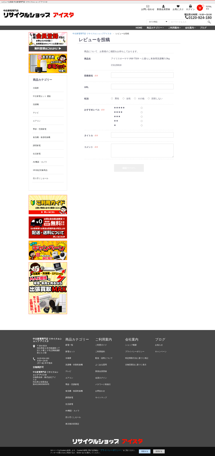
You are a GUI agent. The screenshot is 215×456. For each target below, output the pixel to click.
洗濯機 (36, 104)
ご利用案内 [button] (173, 28)
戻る (129, 178)
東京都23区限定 (72, 424)
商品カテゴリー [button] (154, 28)
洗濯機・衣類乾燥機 (74, 365)
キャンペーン (161, 351)
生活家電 (37, 154)
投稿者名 (88, 76)
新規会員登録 (101, 371)
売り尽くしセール (40, 178)
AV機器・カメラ (40, 162)
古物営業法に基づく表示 (135, 365)
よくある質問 (101, 365)
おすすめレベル (92, 110)
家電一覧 (69, 345)
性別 (86, 99)
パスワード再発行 (103, 384)
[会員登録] (163, 7)
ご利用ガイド (101, 345)
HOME (139, 28)
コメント (88, 147)
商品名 (87, 59)
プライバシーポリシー (134, 351)
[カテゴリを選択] (158, 21)
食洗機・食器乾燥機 (41, 137)
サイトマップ (101, 397)
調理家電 (37, 145)
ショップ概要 (131, 345)
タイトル (88, 135)
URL (86, 87)
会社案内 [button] (189, 28)
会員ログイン (101, 378)
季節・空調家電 (39, 129)
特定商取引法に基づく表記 (136, 358)
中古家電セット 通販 (42, 96)
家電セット (70, 351)
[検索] (209, 22)
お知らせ (159, 345)
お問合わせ (100, 391)
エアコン (37, 121)
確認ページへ (128, 168)
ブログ (203, 28)
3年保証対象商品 (40, 170)
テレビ (36, 113)
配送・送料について (104, 358)
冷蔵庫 (36, 88)
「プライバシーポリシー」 (110, 450)
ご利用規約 (100, 351)
